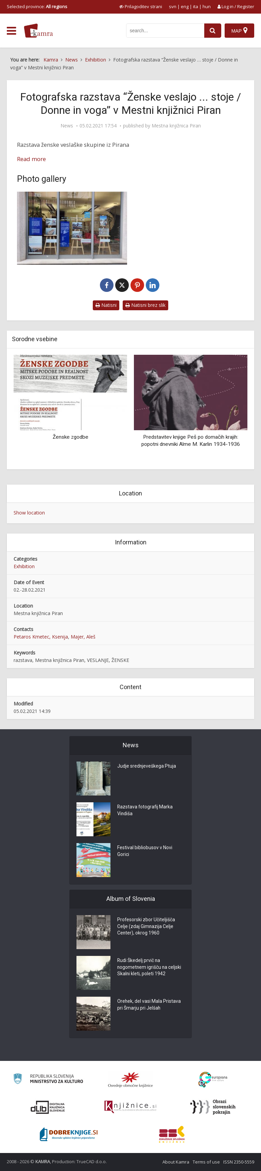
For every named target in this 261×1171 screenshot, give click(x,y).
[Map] (239, 30)
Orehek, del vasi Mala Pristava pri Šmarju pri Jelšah (149, 1005)
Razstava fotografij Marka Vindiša (145, 811)
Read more (31, 159)
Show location (29, 512)
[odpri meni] (11, 30)
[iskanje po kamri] (165, 30)
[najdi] (212, 30)
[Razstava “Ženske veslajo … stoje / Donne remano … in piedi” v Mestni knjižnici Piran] (72, 228)
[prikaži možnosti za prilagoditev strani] (140, 6)
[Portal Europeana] (213, 1079)
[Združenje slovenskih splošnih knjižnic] (130, 1107)
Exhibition (24, 566)
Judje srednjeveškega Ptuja (146, 766)
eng (185, 6)
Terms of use (206, 1162)
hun (207, 6)
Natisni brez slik (145, 305)
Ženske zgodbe (70, 437)
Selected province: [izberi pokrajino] (37, 6)
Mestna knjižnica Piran (176, 126)
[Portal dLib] (48, 1107)
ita (195, 6)
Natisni (106, 305)
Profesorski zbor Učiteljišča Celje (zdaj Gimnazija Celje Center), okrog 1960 (146, 927)
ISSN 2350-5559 (238, 1162)
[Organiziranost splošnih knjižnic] (130, 1079)
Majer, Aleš (83, 636)
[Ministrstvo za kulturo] (48, 1079)
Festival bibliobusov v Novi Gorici (144, 851)
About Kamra (175, 1162)
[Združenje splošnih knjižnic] (172, 1134)
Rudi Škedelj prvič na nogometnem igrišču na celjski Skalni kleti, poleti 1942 (149, 967)
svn (172, 6)
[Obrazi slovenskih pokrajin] (213, 1107)
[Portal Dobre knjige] (69, 1134)
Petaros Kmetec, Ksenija (41, 636)
